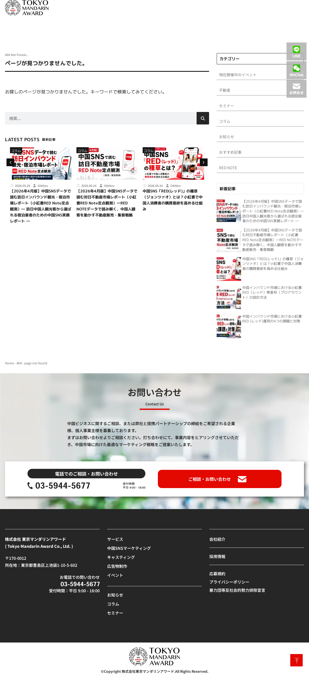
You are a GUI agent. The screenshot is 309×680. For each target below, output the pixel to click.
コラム (16, 150)
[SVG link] (26, 7)
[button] (204, 162)
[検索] (203, 118)
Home (9, 364)
